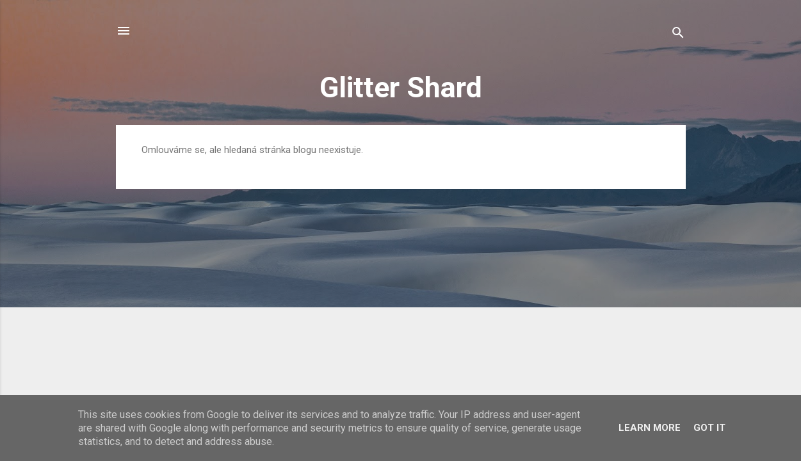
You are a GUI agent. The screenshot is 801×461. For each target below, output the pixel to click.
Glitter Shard (401, 87)
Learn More (650, 427)
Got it (709, 427)
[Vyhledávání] (678, 34)
